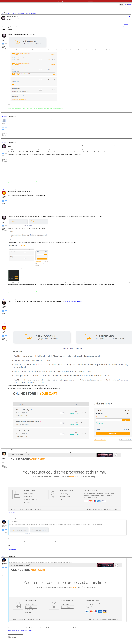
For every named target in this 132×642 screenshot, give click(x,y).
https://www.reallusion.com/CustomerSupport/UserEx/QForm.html (20, 630)
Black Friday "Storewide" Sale (31, 13)
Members (23, 10)
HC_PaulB (13, 18)
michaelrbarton (4, 116)
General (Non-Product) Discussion (18, 13)
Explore (6, 10)
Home (2, 10)
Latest (10, 10)
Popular (14, 10)
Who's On (28, 10)
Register (129, 4)
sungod (3, 323)
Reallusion (8, 13)
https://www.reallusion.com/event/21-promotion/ (73, 301)
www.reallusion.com (12, 549)
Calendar (18, 10)
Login (126, 4)
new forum (90, 1)
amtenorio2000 (4, 449)
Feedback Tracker (35, 10)
